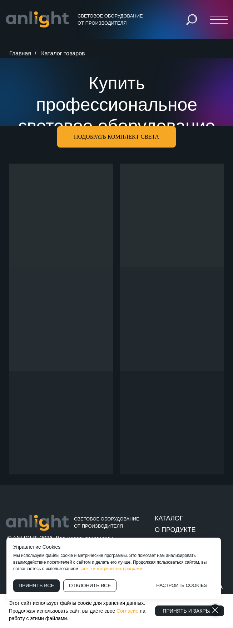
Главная (20, 53)
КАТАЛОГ (169, 518)
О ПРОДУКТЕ (175, 529)
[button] (116, 137)
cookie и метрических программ (111, 568)
